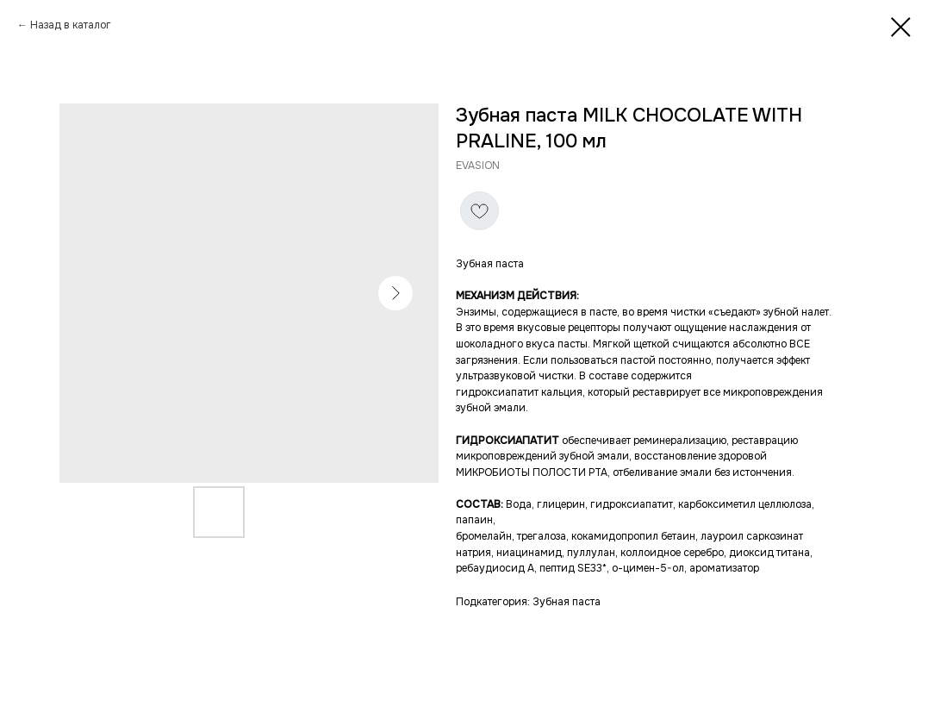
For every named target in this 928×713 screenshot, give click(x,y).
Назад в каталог (70, 25)
